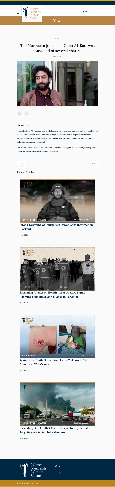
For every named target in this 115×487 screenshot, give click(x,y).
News (57, 38)
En (86, 12)
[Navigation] (18, 13)
